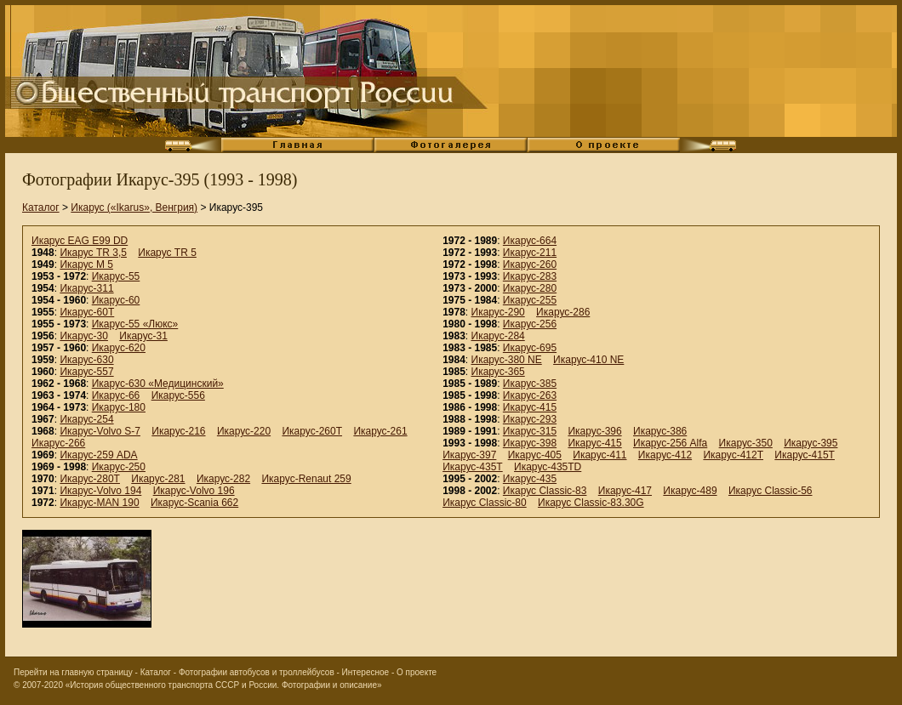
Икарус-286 (563, 312)
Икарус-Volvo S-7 (100, 431)
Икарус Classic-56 (770, 491)
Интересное (366, 672)
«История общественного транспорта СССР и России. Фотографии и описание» (224, 685)
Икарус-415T (804, 455)
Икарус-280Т (90, 479)
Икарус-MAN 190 (99, 503)
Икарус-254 (86, 419)
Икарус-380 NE (506, 360)
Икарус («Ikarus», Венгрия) (134, 207)
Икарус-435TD (547, 467)
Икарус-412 (665, 455)
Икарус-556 (178, 395)
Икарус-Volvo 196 (194, 491)
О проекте (417, 672)
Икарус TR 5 (167, 253)
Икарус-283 (530, 276)
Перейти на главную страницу (73, 672)
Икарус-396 (594, 431)
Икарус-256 (530, 324)
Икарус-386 (660, 431)
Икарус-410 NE (588, 360)
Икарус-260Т (312, 431)
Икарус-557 (86, 372)
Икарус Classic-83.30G (591, 503)
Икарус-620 (119, 348)
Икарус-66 (116, 395)
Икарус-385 (530, 383)
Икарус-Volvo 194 (100, 491)
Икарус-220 (244, 431)
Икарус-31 (143, 336)
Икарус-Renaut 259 (306, 479)
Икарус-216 (178, 431)
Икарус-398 (530, 443)
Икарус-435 (530, 479)
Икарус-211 (530, 253)
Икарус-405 (535, 455)
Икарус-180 (119, 407)
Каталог (41, 207)
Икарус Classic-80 (484, 503)
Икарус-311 (86, 288)
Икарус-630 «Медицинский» (158, 383)
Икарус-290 (498, 312)
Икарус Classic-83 (545, 491)
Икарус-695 (530, 348)
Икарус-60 (116, 300)
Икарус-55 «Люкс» (135, 324)
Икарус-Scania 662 (194, 503)
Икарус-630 (86, 360)
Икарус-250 (119, 467)
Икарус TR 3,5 (93, 253)
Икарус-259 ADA (98, 455)
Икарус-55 (116, 276)
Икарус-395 (810, 443)
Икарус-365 (498, 372)
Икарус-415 (530, 407)
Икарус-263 (530, 395)
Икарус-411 (599, 455)
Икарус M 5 (86, 264)
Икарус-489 (689, 491)
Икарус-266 (58, 443)
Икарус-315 (530, 431)
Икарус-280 (530, 288)
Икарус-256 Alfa (670, 443)
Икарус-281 (158, 479)
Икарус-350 (746, 443)
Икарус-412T (733, 455)
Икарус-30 (84, 336)
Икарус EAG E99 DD (79, 241)
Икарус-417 (625, 491)
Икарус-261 (380, 431)
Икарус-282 (223, 479)
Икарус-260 (530, 264)
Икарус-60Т (87, 312)
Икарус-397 (469, 455)
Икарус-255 (530, 300)
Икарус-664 (530, 241)
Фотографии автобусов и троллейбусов (256, 672)
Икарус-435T (472, 467)
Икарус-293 (530, 419)
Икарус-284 (498, 336)
